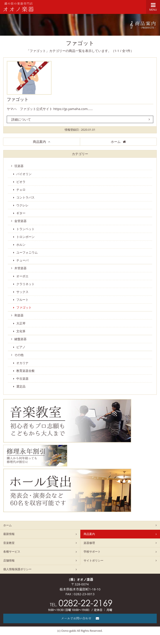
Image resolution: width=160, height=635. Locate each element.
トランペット (25, 229)
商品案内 (39, 141)
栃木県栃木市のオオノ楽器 (18, 7)
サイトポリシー (93, 560)
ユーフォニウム (27, 252)
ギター (20, 213)
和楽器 (19, 315)
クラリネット (25, 284)
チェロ (20, 189)
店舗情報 (9, 560)
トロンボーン (25, 237)
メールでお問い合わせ (80, 618)
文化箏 (20, 331)
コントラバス (25, 197)
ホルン (20, 244)
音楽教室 (9, 543)
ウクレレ (22, 205)
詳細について (21, 119)
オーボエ (22, 276)
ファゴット (18, 99)
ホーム (116, 141)
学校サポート (92, 551)
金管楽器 (20, 221)
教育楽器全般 (25, 371)
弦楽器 (19, 166)
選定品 (20, 386)
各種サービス (11, 551)
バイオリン (24, 174)
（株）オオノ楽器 (80, 579)
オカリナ (22, 363)
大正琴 (20, 323)
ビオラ (20, 182)
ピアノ (20, 347)
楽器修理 (89, 543)
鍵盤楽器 (20, 339)
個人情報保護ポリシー (17, 569)
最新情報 (9, 534)
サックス (22, 292)
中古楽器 (22, 378)
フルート (22, 299)
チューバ (22, 260)
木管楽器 (20, 268)
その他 (19, 355)
